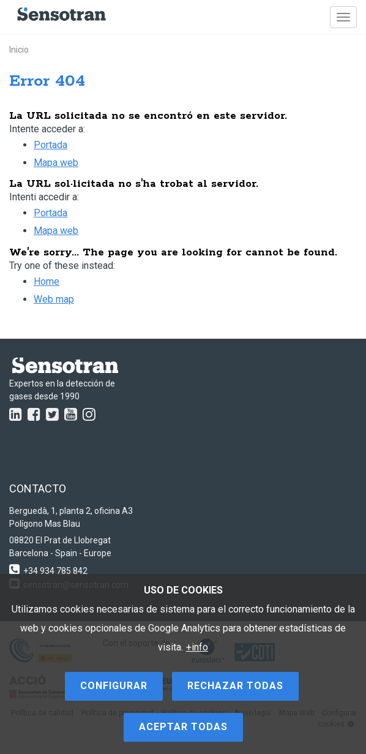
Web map (54, 299)
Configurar (114, 686)
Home (46, 281)
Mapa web (56, 162)
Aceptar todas (183, 727)
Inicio (19, 50)
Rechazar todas (235, 686)
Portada (50, 145)
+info (197, 647)
